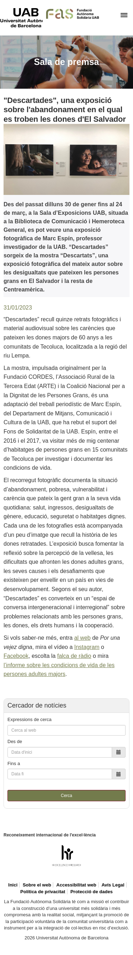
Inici (12, 885)
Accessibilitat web (76, 885)
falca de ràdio (74, 656)
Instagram (86, 647)
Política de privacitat (42, 891)
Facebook (16, 656)
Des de (14, 741)
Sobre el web (37, 885)
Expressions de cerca (29, 719)
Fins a (13, 763)
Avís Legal (112, 885)
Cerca (66, 795)
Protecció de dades (91, 891)
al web (82, 638)
